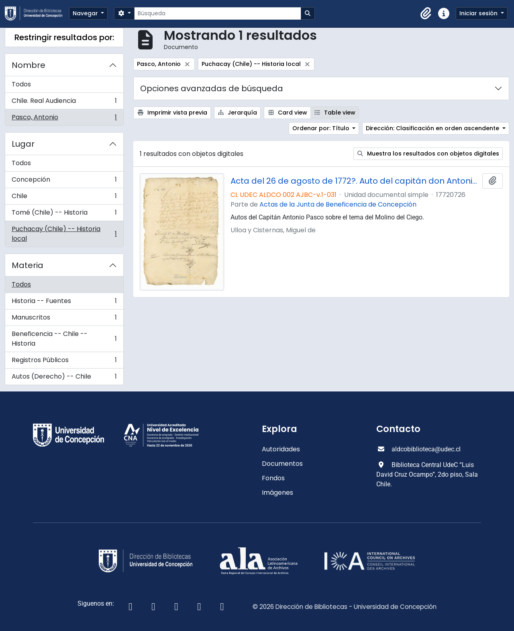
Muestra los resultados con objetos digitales (428, 154)
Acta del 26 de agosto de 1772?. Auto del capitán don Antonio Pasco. (354, 181)
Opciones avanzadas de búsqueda (211, 88)
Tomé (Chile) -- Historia (64, 214)
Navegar (86, 13)
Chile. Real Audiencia (64, 102)
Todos (21, 84)
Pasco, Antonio (64, 119)
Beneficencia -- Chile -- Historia (64, 338)
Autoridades (281, 449)
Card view (287, 113)
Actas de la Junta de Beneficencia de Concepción (337, 204)
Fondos (273, 478)
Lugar (23, 144)
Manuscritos (64, 319)
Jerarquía (237, 113)
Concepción (64, 181)
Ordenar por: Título (321, 128)
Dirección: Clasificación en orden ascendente (433, 128)
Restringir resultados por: (64, 37)
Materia (27, 265)
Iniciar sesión (479, 13)
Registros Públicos (64, 362)
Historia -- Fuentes (64, 302)
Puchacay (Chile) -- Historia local (64, 233)
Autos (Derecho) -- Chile (64, 378)
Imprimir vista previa (172, 113)
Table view (335, 113)
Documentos (282, 463)
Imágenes (277, 492)
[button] (426, 14)
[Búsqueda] (217, 13)
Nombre (28, 65)
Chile (64, 198)
